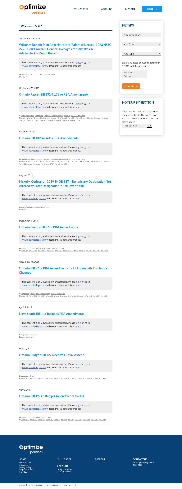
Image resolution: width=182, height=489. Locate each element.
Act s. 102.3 (33, 251)
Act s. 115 (48, 118)
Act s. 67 (24, 77)
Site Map (23, 472)
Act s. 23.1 (33, 378)
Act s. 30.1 (71, 118)
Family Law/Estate (27, 116)
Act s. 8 (59, 120)
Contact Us (140, 459)
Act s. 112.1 (40, 118)
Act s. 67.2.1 (23, 164)
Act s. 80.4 (67, 120)
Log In (150, 9)
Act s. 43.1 (58, 251)
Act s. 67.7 (78, 378)
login (78, 62)
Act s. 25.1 (41, 378)
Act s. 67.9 (94, 378)
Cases (23, 74)
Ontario (67, 116)
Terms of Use (25, 462)
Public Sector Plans (78, 116)
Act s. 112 (31, 118)
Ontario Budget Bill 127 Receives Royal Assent (51, 355)
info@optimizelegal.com (143, 462)
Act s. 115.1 (56, 118)
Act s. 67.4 (44, 120)
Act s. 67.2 (107, 161)
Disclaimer (23, 465)
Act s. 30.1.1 (42, 251)
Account (106, 9)
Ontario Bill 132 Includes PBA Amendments (49, 138)
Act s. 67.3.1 (36, 120)
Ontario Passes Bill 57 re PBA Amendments (48, 227)
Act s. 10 (24, 118)
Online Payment (64, 471)
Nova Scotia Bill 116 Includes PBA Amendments (51, 314)
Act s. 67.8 (86, 378)
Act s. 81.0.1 (75, 120)
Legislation (39, 116)
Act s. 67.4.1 (50, 164)
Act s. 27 (64, 118)
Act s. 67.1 (99, 118)
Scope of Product (27, 469)
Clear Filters (131, 86)
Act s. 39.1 (50, 251)
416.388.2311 (139, 465)
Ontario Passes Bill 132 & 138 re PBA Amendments (54, 94)
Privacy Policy (25, 467)
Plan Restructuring (43, 248)
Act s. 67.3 (27, 120)
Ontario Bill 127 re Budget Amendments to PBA (51, 396)
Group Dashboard (65, 469)
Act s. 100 (24, 251)
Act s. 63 (24, 337)
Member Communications (36, 74)
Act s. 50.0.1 (67, 251)
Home (22, 459)
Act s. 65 (79, 118)
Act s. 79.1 (96, 251)
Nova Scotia (50, 74)
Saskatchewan (45, 207)
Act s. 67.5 (53, 120)
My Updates (81, 9)
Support (130, 9)
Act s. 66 (86, 118)
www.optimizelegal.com (34, 65)
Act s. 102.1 (25, 378)
